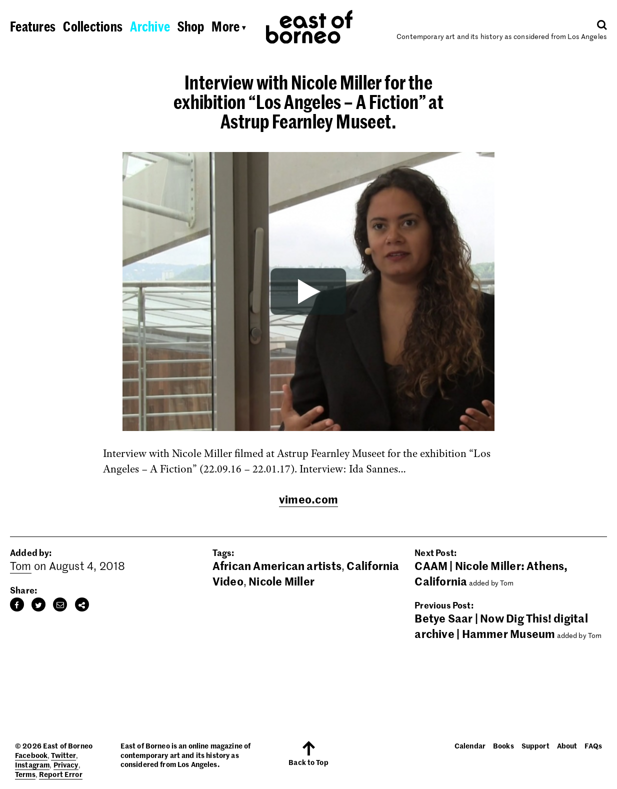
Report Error (60, 774)
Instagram (32, 765)
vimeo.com (308, 499)
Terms (25, 774)
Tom (21, 565)
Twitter (63, 755)
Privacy (66, 765)
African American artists (277, 565)
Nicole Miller (281, 581)
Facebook (31, 755)
